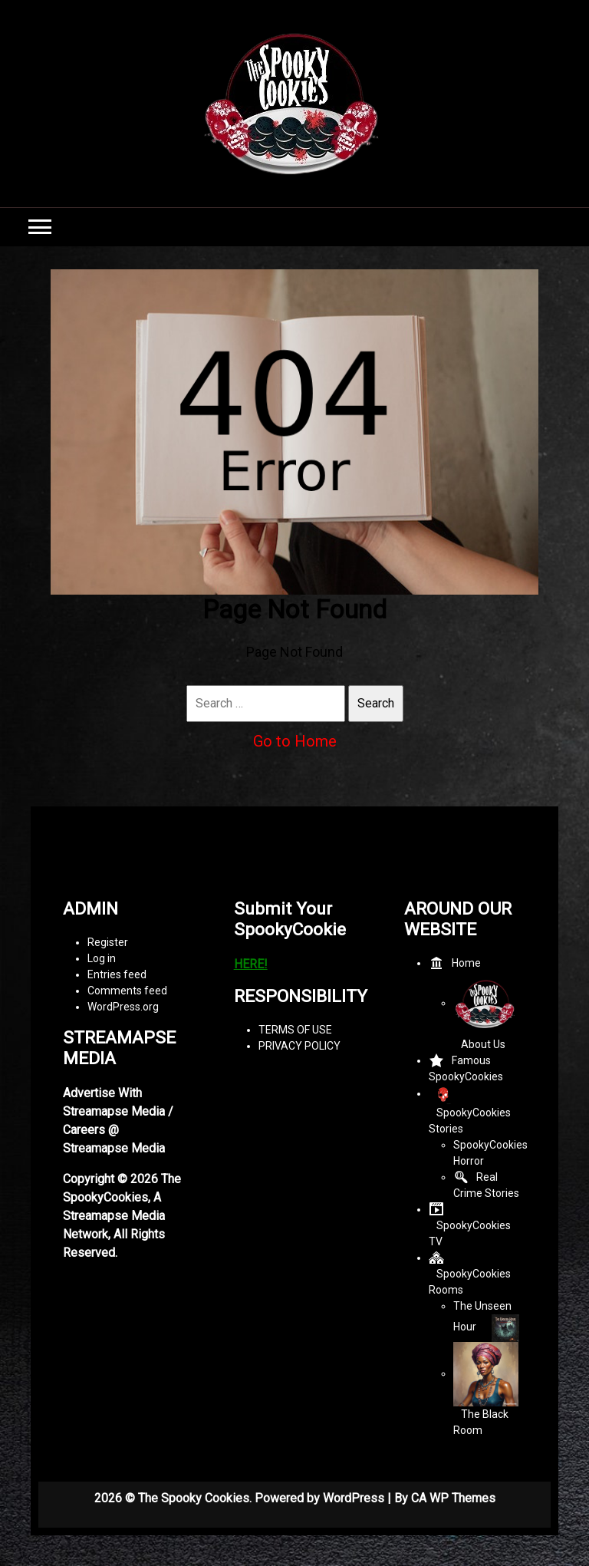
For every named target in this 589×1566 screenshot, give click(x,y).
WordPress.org (123, 1007)
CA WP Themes (453, 1498)
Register (107, 942)
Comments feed (127, 990)
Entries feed (116, 974)
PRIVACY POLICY (299, 1046)
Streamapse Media (114, 1215)
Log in (101, 958)
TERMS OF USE (295, 1030)
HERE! (251, 964)
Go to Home (295, 741)
